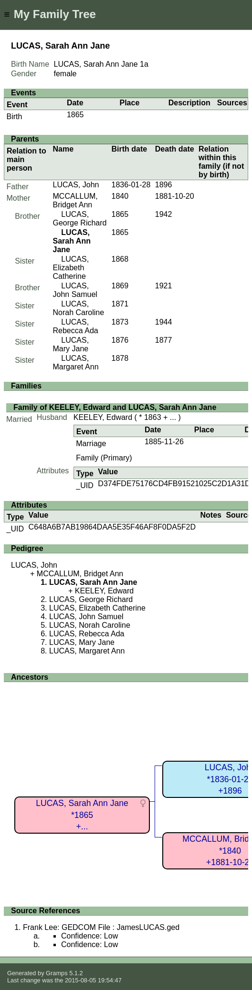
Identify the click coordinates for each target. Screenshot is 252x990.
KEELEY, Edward (103, 417)
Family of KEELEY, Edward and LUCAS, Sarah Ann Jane (114, 407)
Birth (14, 116)
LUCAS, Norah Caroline (79, 308)
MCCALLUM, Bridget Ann (75, 200)
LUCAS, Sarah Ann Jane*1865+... (82, 814)
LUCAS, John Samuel (75, 290)
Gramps (57, 973)
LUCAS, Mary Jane (71, 344)
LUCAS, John (76, 185)
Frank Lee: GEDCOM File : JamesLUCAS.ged (101, 927)
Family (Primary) (104, 458)
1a (144, 64)
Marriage (91, 443)
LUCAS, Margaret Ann (76, 362)
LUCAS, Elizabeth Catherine (71, 267)
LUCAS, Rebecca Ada (75, 326)
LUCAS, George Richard (80, 218)
